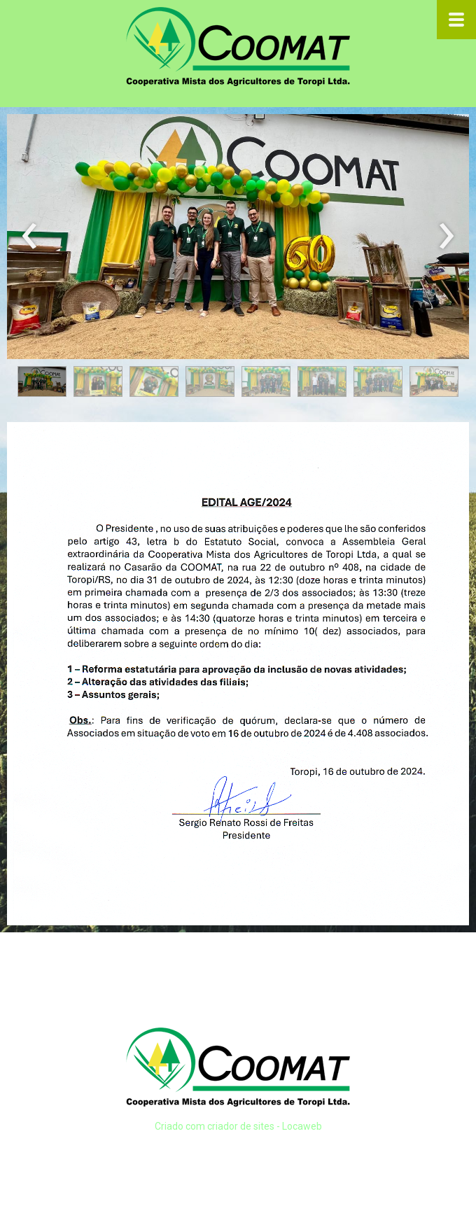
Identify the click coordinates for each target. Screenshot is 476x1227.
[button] (42, 381)
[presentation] (29, 236)
